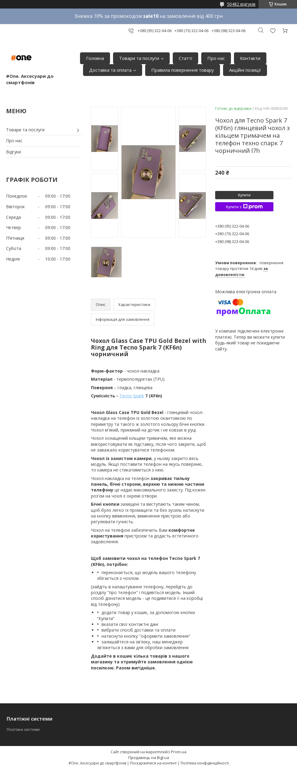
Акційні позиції (245, 70)
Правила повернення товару (182, 70)
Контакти (250, 58)
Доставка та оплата (110, 70)
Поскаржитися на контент (153, 763)
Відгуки (13, 152)
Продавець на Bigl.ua (148, 757)
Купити (244, 195)
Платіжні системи (23, 729)
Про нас (216, 58)
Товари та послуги (139, 58)
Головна (95, 58)
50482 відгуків (241, 4)
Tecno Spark (131, 396)
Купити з (244, 206)
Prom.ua (178, 751)
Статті (185, 58)
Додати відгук (273, 30)
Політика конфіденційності (205, 763)
